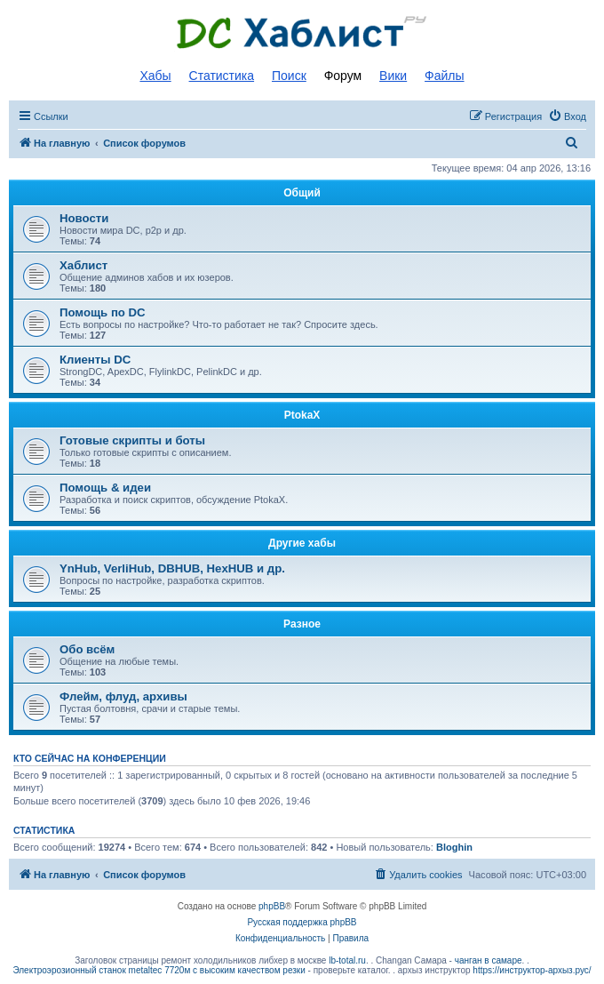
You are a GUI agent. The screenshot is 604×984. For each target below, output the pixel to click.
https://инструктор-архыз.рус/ (532, 970)
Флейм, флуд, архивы (123, 696)
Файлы (444, 75)
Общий (302, 193)
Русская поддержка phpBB (301, 922)
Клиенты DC (95, 359)
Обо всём (87, 649)
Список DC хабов (302, 32)
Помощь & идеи (105, 487)
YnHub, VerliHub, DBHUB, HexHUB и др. (172, 568)
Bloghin (454, 847)
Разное (302, 624)
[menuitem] (567, 116)
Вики (393, 75)
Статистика (222, 75)
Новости (84, 218)
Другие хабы (302, 543)
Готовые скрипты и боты (132, 440)
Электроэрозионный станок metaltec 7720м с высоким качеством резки (158, 970)
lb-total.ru (347, 960)
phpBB (271, 906)
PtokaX (302, 415)
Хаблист (83, 265)
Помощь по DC (103, 312)
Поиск (289, 75)
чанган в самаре (488, 960)
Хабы (155, 75)
